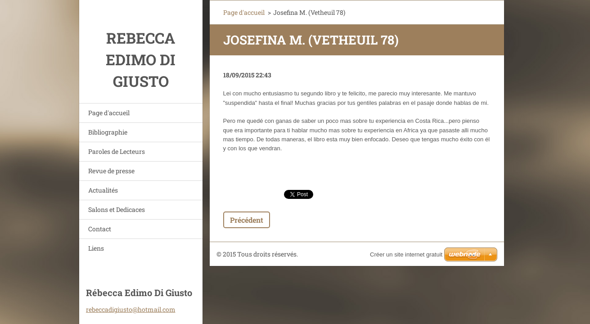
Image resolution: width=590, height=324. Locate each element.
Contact (99, 229)
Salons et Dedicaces (116, 209)
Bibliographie (107, 132)
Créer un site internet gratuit (406, 254)
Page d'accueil (109, 112)
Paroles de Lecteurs (116, 151)
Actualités (103, 190)
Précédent (246, 220)
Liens (96, 248)
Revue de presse (111, 170)
